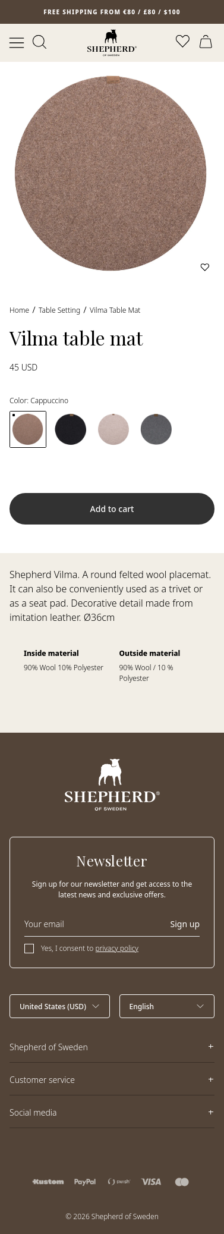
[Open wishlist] (183, 43)
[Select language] (167, 1006)
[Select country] (60, 1006)
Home (19, 310)
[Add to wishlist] (204, 267)
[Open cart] (207, 43)
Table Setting (59, 310)
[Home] (112, 43)
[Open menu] (17, 43)
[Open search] (40, 43)
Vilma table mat (115, 310)
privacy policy (117, 948)
